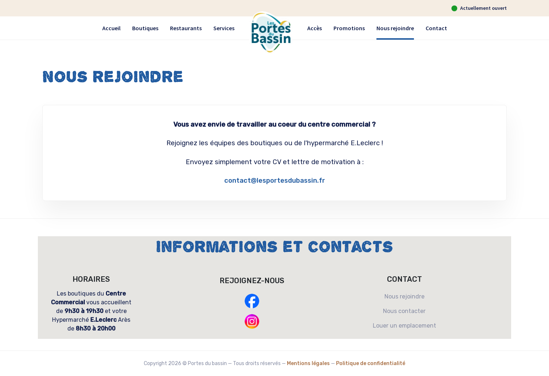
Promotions (349, 28)
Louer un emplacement (404, 325)
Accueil (111, 28)
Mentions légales (308, 363)
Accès (314, 28)
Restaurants (186, 28)
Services (223, 28)
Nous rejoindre (395, 28)
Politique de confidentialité (370, 363)
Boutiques (145, 28)
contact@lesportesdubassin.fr (274, 181)
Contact (436, 28)
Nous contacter (404, 311)
